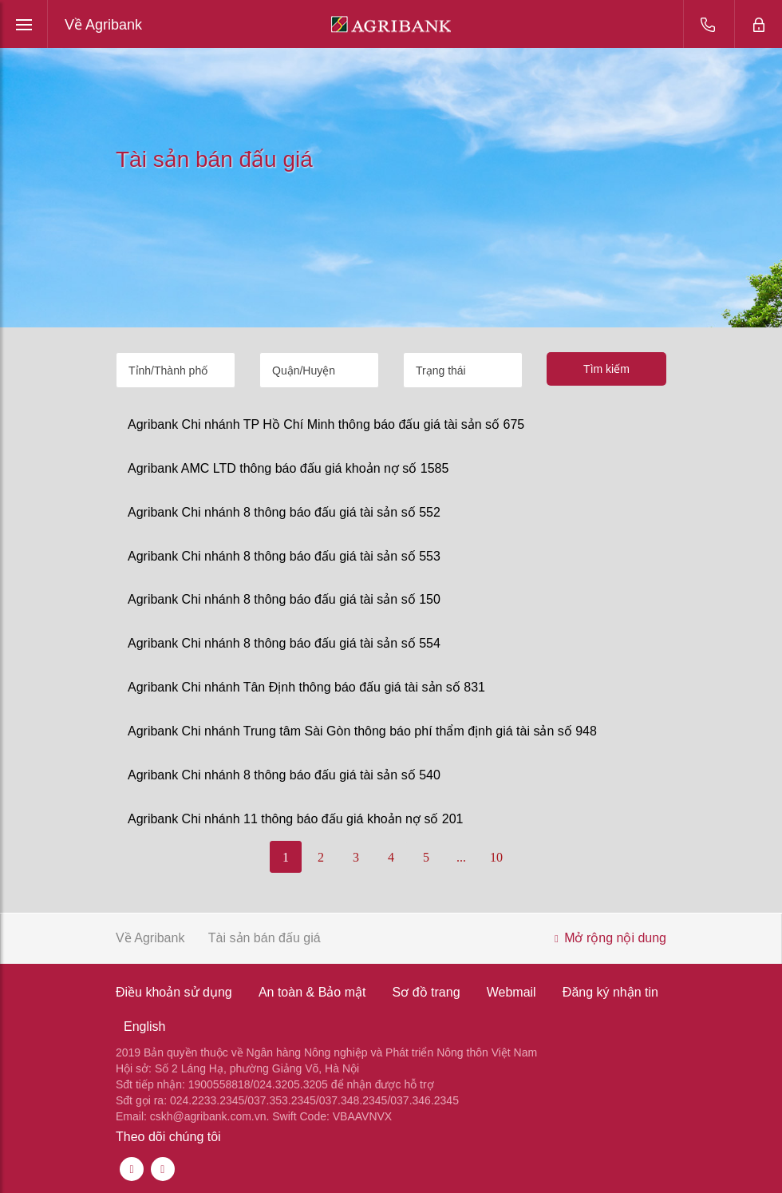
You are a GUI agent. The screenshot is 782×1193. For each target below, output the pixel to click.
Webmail (511, 992)
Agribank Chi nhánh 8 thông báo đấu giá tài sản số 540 (284, 775)
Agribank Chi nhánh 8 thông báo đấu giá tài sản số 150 (284, 599)
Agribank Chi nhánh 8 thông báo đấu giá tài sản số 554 (284, 643)
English (144, 1026)
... (461, 857)
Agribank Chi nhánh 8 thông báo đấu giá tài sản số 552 (284, 512)
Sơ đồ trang (426, 992)
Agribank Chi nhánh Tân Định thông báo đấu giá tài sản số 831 (306, 687)
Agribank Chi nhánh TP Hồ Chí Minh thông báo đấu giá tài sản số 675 (326, 424)
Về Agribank (103, 25)
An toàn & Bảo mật (312, 992)
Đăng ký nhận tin (610, 992)
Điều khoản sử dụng (174, 992)
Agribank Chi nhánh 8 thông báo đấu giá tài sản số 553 (284, 556)
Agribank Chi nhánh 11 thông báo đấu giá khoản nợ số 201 (296, 819)
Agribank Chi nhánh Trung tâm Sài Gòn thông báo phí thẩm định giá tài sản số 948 (362, 731)
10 (496, 857)
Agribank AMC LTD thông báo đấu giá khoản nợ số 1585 (288, 468)
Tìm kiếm (606, 369)
